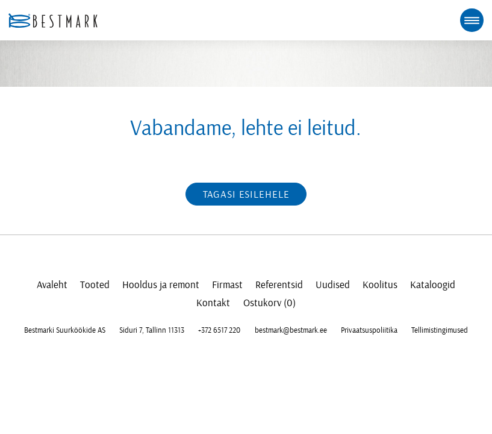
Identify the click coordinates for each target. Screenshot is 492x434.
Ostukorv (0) (269, 303)
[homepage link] (53, 20)
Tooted (95, 285)
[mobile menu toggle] (471, 19)
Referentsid (279, 285)
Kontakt (213, 303)
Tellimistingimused (439, 330)
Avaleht (52, 285)
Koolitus (380, 285)
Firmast (227, 285)
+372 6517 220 (219, 330)
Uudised (333, 285)
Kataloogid (432, 285)
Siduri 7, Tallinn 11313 (151, 330)
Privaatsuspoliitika (369, 330)
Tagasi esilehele (246, 194)
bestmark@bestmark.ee (291, 330)
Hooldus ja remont (160, 285)
